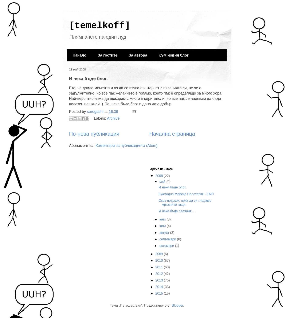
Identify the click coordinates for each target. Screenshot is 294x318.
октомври (167, 246)
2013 (159, 280)
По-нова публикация (94, 134)
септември (168, 239)
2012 (159, 274)
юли (162, 226)
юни (162, 219)
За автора (138, 55)
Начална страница (172, 134)
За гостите (107, 55)
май (162, 181)
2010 (159, 260)
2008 (159, 176)
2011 (159, 267)
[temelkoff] (99, 25)
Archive (113, 118)
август (164, 232)
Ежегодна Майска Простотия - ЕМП (186, 194)
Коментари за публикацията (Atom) (127, 145)
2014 (159, 287)
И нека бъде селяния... (176, 211)
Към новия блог (173, 55)
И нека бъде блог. (172, 187)
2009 (159, 254)
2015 (159, 293)
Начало (79, 55)
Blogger (177, 305)
